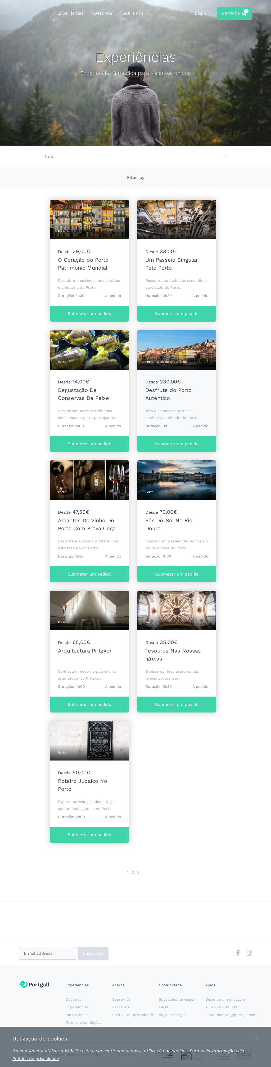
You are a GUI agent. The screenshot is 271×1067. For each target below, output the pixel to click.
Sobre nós (133, 13)
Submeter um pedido (89, 313)
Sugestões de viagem (178, 999)
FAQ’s (164, 1007)
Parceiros (120, 1007)
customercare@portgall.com (230, 1015)
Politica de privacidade (133, 1015)
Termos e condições (83, 1022)
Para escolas (77, 1015)
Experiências (70, 13)
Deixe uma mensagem (225, 999)
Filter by (135, 177)
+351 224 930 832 (221, 1007)
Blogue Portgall (172, 1015)
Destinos (103, 13)
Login (200, 13)
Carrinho (234, 12)
